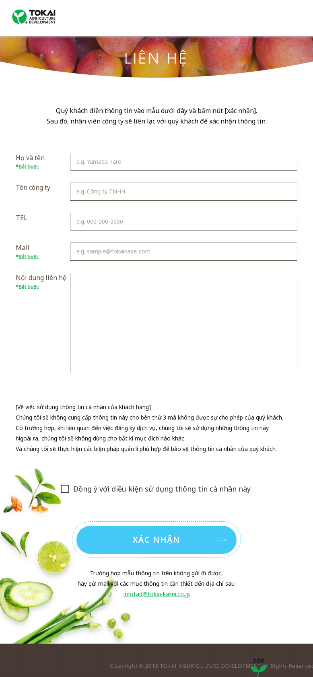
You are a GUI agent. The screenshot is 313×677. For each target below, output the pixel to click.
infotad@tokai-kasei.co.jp (157, 594)
